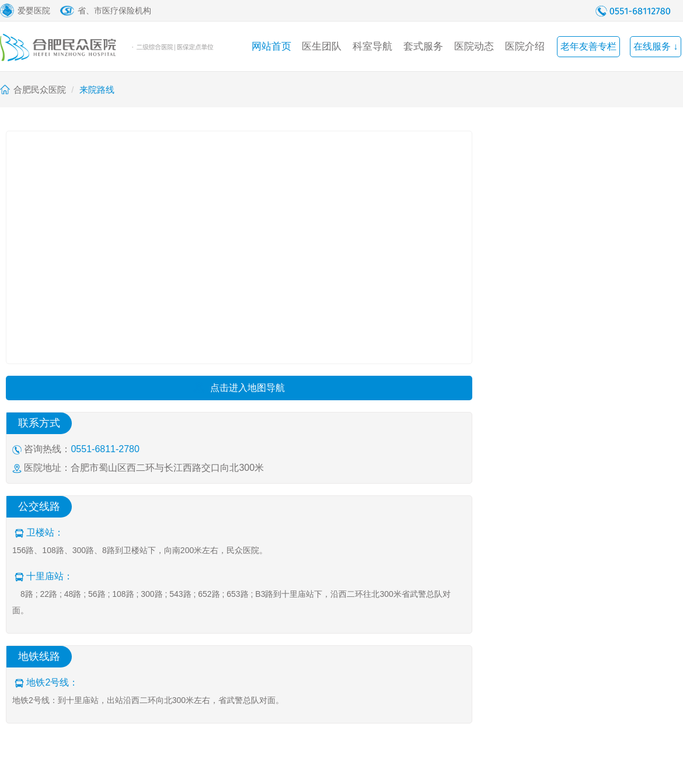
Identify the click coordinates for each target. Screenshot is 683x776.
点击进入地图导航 (239, 387)
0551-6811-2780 (105, 449)
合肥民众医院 (39, 90)
